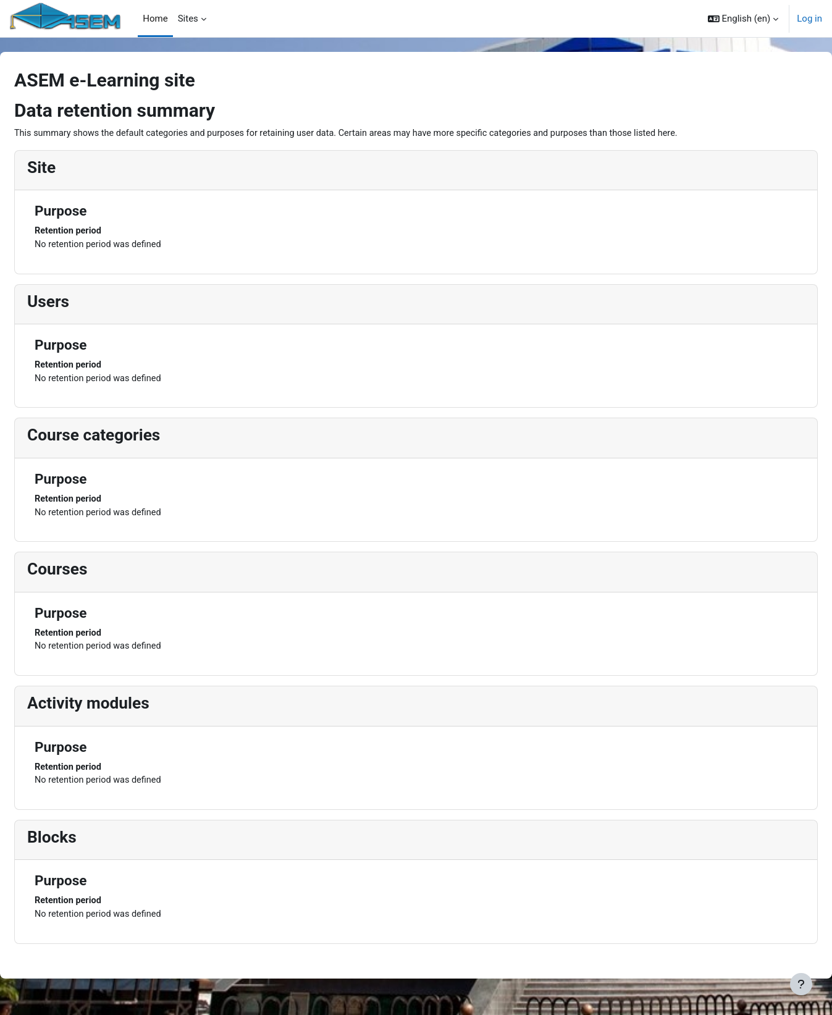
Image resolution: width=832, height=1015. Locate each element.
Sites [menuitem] (188, 18)
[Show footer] (801, 984)
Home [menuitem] (155, 18)
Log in (809, 18)
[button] (743, 18)
